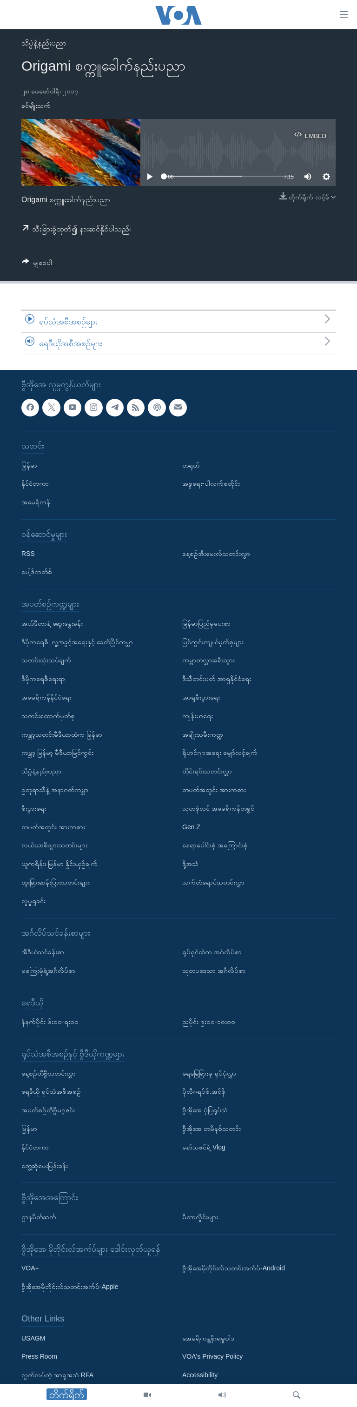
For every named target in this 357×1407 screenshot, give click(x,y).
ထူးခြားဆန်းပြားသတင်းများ (55, 882)
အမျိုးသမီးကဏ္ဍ (202, 734)
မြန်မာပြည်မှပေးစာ (206, 623)
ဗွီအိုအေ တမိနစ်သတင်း (211, 1128)
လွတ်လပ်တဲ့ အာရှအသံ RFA (57, 1375)
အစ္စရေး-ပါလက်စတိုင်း (211, 483)
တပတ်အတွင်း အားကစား (53, 826)
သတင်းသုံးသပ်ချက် (46, 660)
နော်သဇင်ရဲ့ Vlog (203, 1147)
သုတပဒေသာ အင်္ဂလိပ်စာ (213, 970)
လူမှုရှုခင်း (33, 901)
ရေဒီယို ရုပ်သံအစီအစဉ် (51, 1091)
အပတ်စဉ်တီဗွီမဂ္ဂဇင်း (48, 1110)
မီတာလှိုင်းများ (200, 1217)
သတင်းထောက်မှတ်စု (48, 716)
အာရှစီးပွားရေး (201, 697)
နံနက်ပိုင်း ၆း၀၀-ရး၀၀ (50, 1021)
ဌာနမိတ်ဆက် (38, 1217)
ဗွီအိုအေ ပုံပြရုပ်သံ (205, 1110)
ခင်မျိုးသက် (36, 105)
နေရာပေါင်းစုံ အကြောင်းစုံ (215, 845)
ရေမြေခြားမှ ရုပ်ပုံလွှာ (209, 1073)
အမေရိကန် (35, 502)
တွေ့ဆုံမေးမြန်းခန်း (44, 1165)
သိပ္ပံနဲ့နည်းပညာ (43, 43)
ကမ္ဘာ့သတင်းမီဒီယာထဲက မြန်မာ (61, 734)
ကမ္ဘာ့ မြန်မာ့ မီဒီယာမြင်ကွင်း (57, 752)
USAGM (33, 1337)
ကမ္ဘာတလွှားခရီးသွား (208, 660)
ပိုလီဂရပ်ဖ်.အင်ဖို (203, 1091)
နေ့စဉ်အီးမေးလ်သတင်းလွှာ (216, 553)
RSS (28, 553)
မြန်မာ (29, 465)
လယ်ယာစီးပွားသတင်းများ (54, 845)
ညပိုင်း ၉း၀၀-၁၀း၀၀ (208, 1021)
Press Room (39, 1356)
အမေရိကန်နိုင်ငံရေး (46, 697)
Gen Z (191, 826)
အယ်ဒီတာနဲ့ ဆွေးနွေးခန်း (52, 623)
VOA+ (30, 1268)
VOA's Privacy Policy (212, 1356)
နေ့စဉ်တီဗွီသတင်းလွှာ (48, 1073)
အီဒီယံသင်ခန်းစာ (42, 952)
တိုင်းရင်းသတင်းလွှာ (207, 771)
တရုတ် (190, 465)
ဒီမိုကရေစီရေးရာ (43, 678)
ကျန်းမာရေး (197, 716)
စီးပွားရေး (33, 808)
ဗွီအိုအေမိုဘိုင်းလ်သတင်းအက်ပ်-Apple (69, 1286)
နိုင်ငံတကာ (35, 483)
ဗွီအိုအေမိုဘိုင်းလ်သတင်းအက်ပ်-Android (233, 1268)
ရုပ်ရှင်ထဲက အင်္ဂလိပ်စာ (212, 952)
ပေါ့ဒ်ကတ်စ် (36, 571)
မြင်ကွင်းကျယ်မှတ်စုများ (213, 641)
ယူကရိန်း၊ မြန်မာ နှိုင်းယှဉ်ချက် (59, 863)
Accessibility (200, 1375)
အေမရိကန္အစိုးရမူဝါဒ (208, 1337)
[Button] (37, 264)
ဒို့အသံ (190, 863)
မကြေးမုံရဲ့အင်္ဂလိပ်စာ (48, 970)
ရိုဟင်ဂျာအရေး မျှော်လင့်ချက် (220, 752)
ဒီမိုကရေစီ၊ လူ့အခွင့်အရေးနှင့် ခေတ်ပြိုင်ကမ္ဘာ (77, 641)
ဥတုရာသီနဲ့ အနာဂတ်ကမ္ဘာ (54, 789)
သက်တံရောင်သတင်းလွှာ (213, 882)
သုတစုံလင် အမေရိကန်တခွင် (218, 808)
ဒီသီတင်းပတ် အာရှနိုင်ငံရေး (216, 678)
